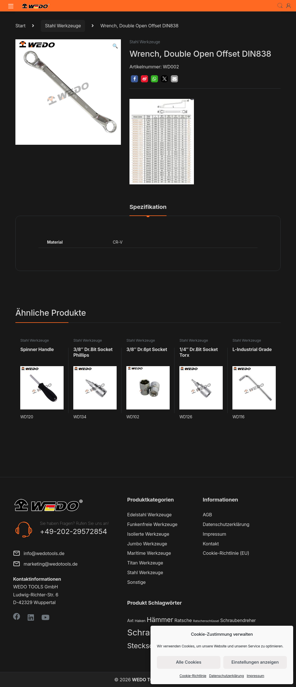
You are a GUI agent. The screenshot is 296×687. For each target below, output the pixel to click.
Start (20, 25)
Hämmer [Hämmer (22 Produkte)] (160, 619)
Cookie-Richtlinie (193, 676)
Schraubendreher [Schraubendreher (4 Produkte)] (238, 620)
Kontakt (211, 544)
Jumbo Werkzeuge (147, 544)
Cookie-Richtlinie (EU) (226, 553)
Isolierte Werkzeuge (148, 534)
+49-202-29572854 (73, 531)
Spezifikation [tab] (148, 207)
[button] (115, 46)
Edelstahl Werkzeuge (149, 514)
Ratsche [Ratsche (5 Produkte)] (183, 620)
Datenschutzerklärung (226, 676)
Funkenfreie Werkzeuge (152, 524)
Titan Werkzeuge (145, 563)
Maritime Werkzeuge (149, 553)
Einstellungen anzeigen (255, 662)
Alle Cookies (188, 662)
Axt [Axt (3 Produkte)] (130, 620)
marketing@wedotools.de (45, 564)
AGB (207, 514)
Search (280, 6)
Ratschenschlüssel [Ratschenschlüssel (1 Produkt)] (206, 621)
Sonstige (136, 582)
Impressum (255, 676)
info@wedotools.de (38, 553)
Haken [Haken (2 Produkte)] (140, 621)
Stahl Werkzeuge (63, 25)
